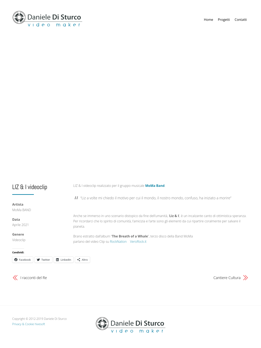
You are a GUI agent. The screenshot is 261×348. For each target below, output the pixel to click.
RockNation (118, 241)
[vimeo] (208, 326)
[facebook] (200, 326)
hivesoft (40, 324)
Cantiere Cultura (227, 277)
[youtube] (216, 326)
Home (208, 19)
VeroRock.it (138, 241)
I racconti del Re (33, 277)
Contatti (241, 19)
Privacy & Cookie (23, 324)
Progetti (224, 19)
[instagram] (224, 326)
